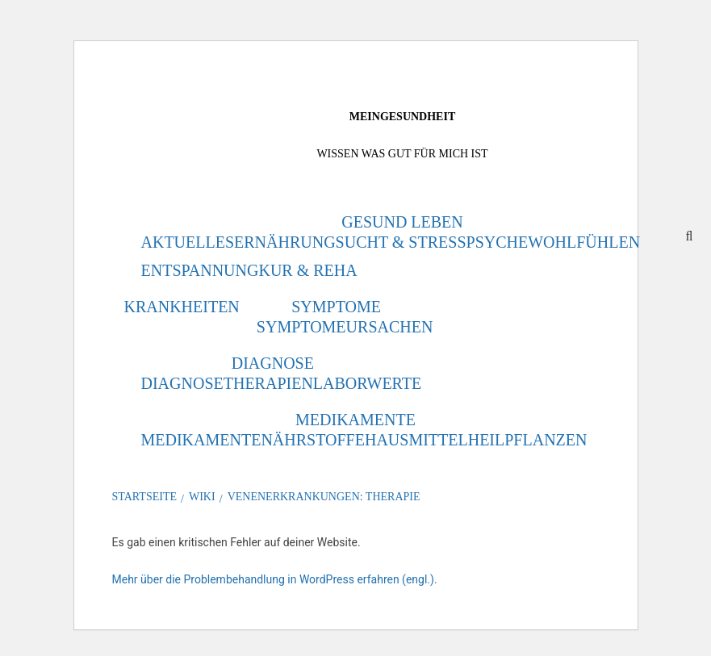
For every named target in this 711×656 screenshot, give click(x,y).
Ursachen (389, 327)
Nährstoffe (313, 440)
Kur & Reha (307, 270)
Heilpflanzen (528, 440)
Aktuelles (188, 242)
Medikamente (355, 419)
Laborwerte (367, 383)
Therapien (268, 383)
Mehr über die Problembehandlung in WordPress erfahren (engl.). (274, 579)
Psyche (497, 242)
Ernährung (285, 242)
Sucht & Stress (401, 242)
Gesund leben (402, 222)
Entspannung (200, 270)
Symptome (336, 306)
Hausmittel (416, 440)
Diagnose (273, 363)
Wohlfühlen (584, 242)
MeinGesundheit (402, 117)
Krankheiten (182, 306)
